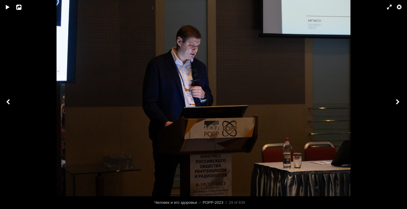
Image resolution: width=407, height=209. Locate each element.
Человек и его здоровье (176, 202)
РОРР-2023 (213, 202)
